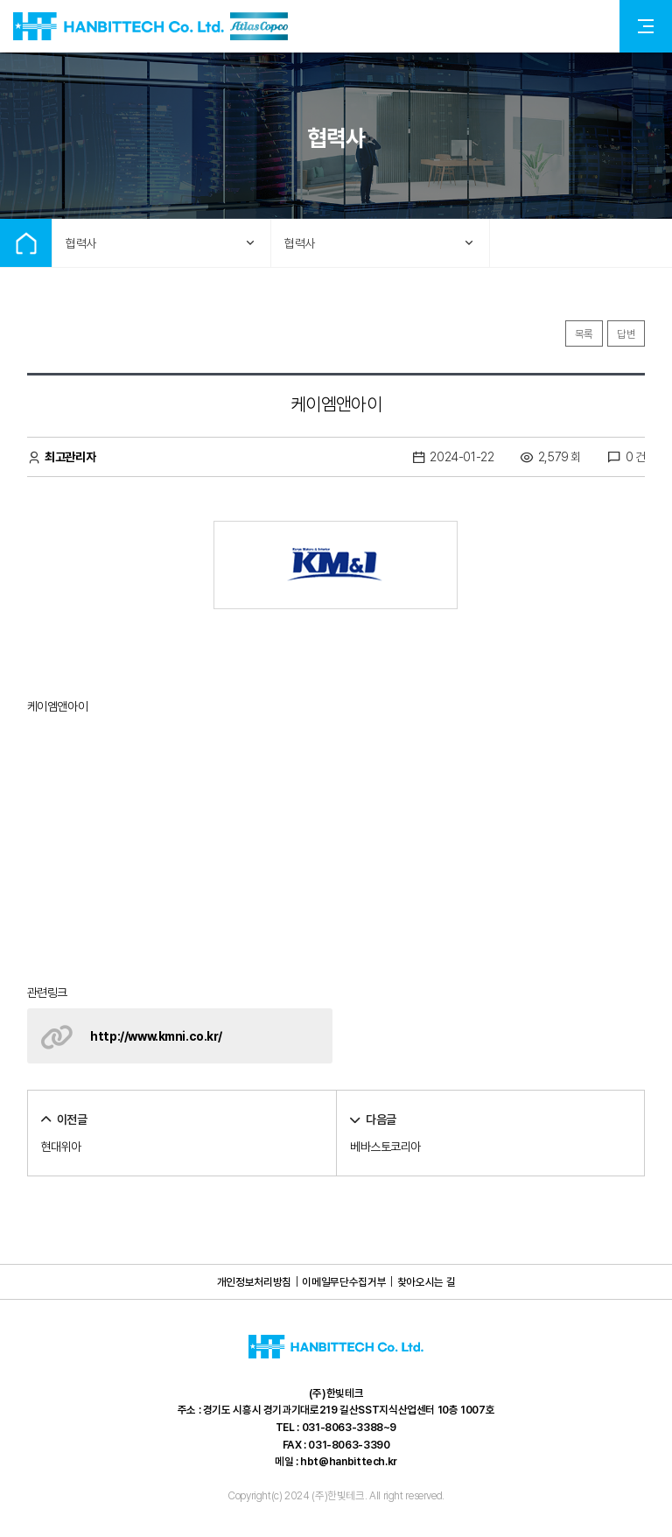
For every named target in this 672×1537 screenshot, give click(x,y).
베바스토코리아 (385, 1147)
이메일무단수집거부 (344, 1281)
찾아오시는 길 (426, 1281)
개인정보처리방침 (254, 1281)
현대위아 (61, 1147)
